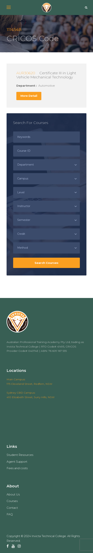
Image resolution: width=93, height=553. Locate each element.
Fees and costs (17, 468)
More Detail (28, 96)
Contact (12, 507)
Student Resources (20, 455)
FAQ (10, 514)
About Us (13, 494)
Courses (12, 501)
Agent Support (17, 461)
